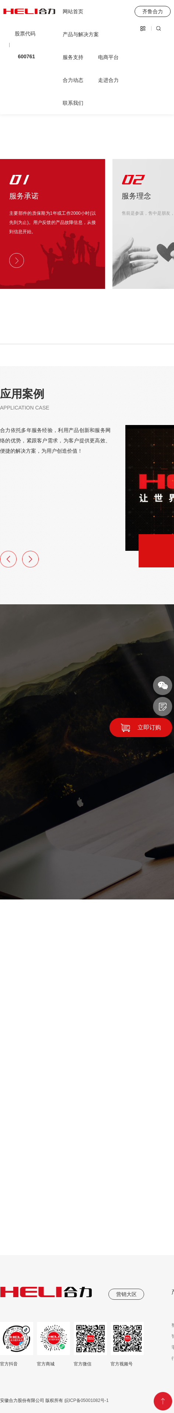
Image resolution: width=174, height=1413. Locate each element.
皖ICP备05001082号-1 (85, 1400)
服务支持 (73, 57)
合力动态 (73, 80)
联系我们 (73, 103)
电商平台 (108, 57)
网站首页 (73, 11)
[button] (8, 559)
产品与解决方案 (81, 34)
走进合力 (108, 80)
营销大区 (126, 1294)
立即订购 (149, 727)
